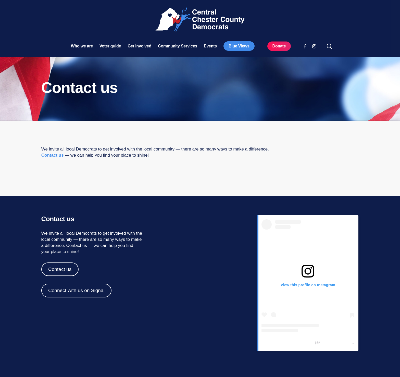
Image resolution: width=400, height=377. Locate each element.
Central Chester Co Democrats (287, 343)
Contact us (52, 155)
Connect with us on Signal (76, 290)
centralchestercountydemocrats (346, 343)
